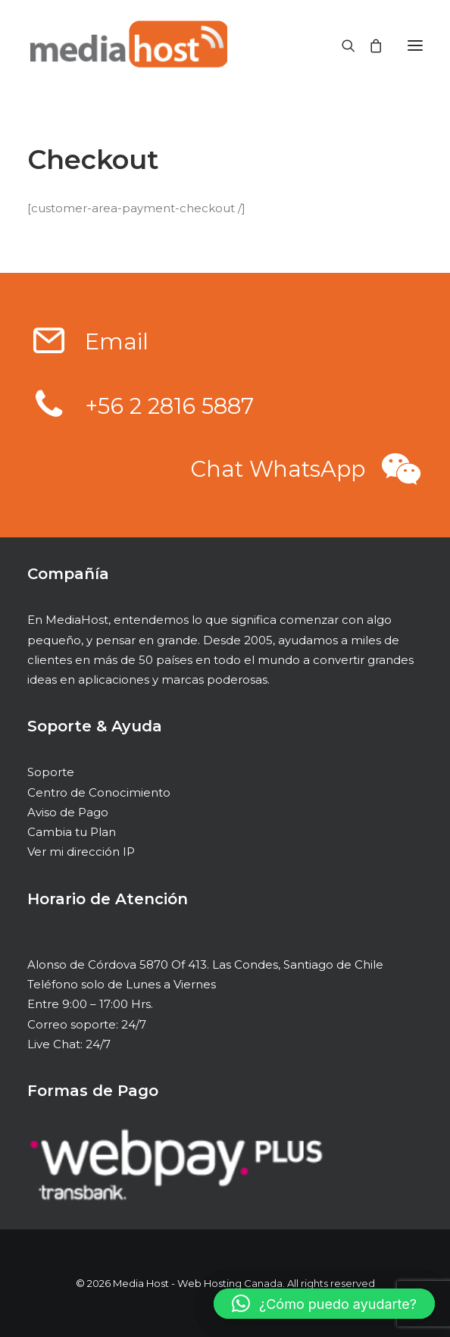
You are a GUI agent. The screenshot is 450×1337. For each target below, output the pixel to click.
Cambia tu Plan (71, 832)
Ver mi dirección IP (81, 851)
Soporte (50, 772)
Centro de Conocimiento (98, 792)
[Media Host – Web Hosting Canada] (127, 45)
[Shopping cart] (369, 45)
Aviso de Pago (67, 812)
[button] (49, 350)
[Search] (341, 45)
